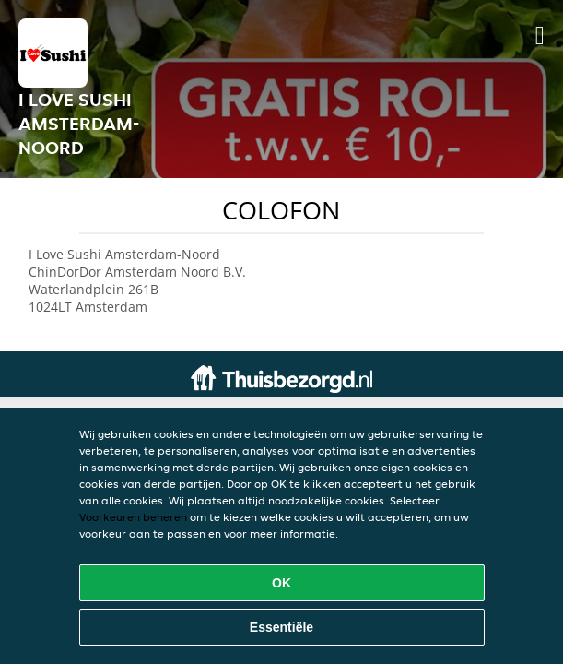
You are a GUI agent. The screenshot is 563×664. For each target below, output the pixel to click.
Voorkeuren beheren (133, 517)
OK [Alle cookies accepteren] (281, 582)
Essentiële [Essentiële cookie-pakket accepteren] (281, 627)
